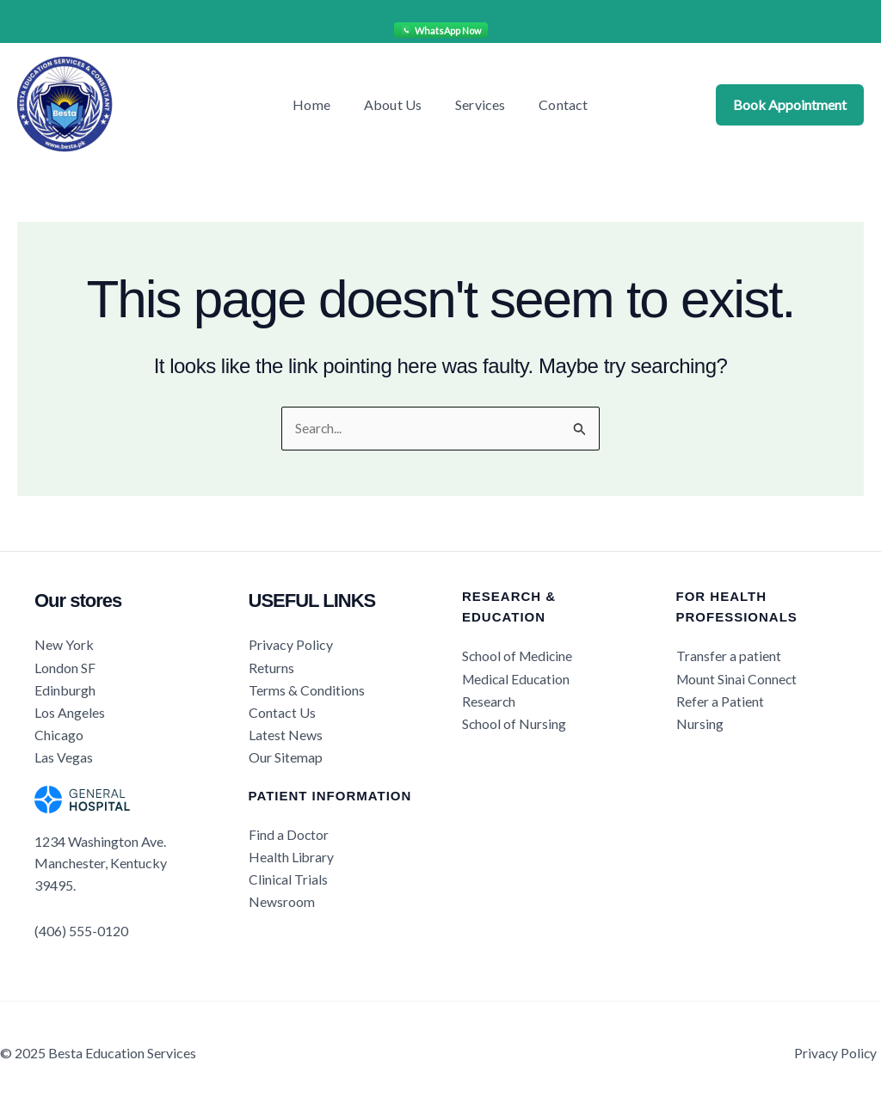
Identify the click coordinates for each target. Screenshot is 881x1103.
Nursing (700, 722)
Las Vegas (63, 755)
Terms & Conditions (307, 689)
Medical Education (517, 679)
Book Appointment (790, 104)
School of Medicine (519, 656)
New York (64, 645)
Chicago (58, 733)
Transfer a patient (728, 656)
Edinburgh (64, 689)
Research (489, 700)
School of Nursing (514, 722)
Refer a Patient (720, 700)
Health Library (292, 854)
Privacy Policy (291, 645)
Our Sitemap (286, 755)
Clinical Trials (289, 876)
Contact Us (282, 711)
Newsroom (282, 898)
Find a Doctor (289, 832)
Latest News (286, 733)
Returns (271, 667)
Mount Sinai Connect (737, 679)
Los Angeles (69, 711)
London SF (64, 667)
